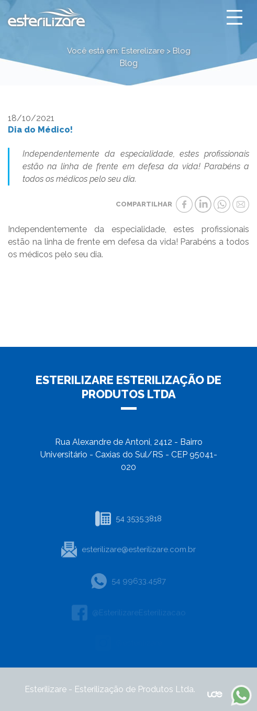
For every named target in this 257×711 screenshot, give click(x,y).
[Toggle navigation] (234, 17)
